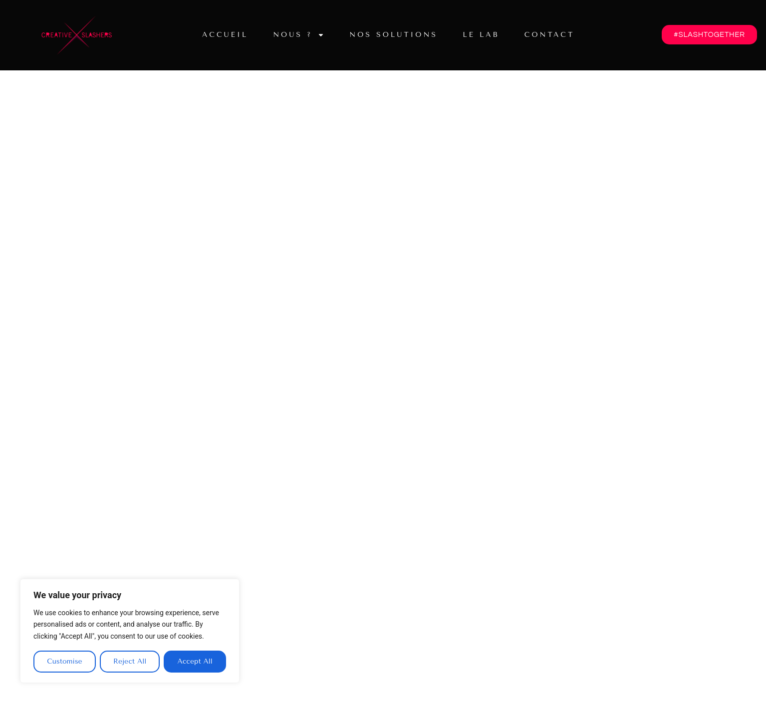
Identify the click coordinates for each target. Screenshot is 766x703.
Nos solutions (393, 34)
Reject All (129, 661)
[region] (130, 631)
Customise (64, 661)
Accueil (225, 34)
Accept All (194, 661)
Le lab (481, 34)
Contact (549, 34)
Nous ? (298, 34)
